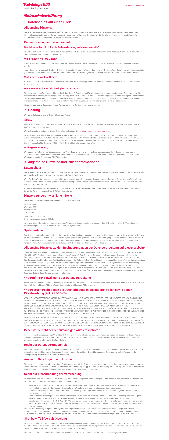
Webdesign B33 (36, 4)
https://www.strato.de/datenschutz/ (95, 131)
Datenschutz (128, 6)
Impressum (140, 6)
